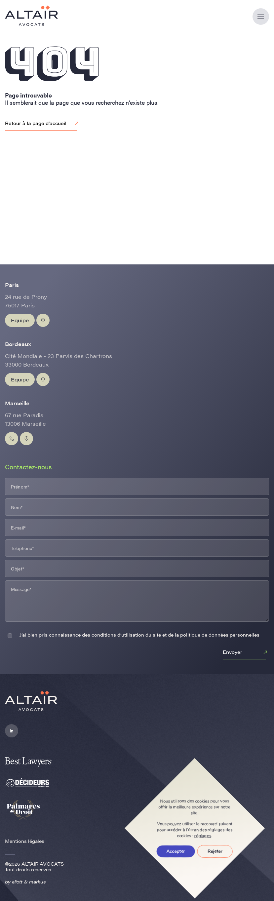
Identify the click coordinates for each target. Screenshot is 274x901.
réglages (202, 836)
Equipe (20, 320)
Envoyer (246, 652)
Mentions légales (24, 841)
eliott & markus (29, 881)
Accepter (176, 851)
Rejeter (215, 851)
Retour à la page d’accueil (42, 124)
